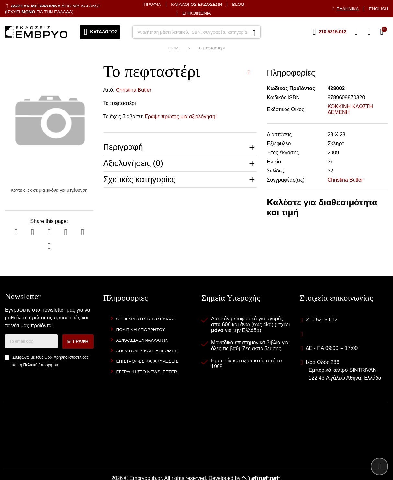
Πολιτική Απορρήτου (40, 365)
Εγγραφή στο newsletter (146, 372)
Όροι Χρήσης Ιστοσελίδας (66, 357)
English (378, 8)
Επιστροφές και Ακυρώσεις (147, 361)
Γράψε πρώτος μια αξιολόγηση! (181, 116)
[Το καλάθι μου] (381, 32)
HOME (175, 48)
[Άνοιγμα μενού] (100, 32)
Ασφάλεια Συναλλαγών (142, 340)
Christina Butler (133, 90)
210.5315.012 (322, 319)
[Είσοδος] (369, 32)
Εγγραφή (78, 341)
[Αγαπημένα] (356, 32)
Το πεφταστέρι (211, 48)
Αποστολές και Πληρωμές (146, 351)
